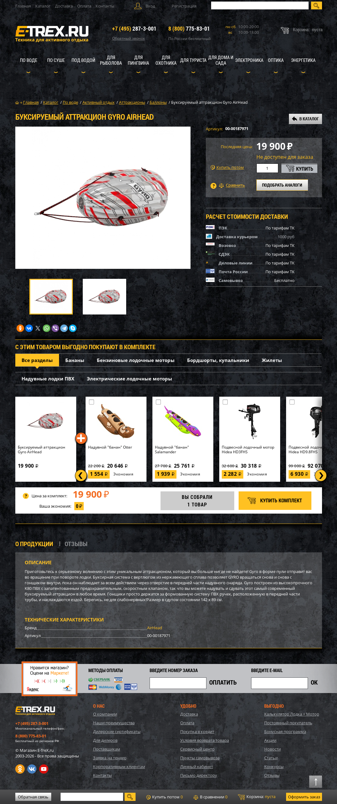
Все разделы (37, 360)
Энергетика (303, 60)
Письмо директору (198, 775)
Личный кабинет (196, 766)
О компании (105, 714)
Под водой (83, 60)
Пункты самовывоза (200, 758)
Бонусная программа (285, 731)
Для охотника (166, 60)
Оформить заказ (304, 797)
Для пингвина (138, 60)
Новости (272, 749)
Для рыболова (111, 60)
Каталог (43, 6)
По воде (28, 60)
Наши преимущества (114, 723)
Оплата (84, 6)
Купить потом (227, 167)
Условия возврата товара (204, 740)
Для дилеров (105, 740)
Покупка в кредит (197, 731)
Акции (270, 740)
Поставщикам (106, 749)
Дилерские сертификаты (117, 731)
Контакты (105, 6)
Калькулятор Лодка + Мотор (291, 714)
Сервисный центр (197, 749)
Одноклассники (20, 769)
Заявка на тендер (109, 758)
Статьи (271, 758)
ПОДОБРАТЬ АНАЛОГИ (282, 185)
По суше (56, 60)
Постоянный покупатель (288, 723)
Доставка (64, 6)
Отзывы (272, 775)
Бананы (74, 360)
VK (32, 769)
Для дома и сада (220, 60)
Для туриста (193, 60)
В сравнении (210, 797)
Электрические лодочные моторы (129, 378)
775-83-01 (189, 28)
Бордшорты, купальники (218, 360)
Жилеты (272, 360)
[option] (103, 198)
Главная (23, 6)
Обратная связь (33, 797)
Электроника (249, 60)
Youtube (43, 769)
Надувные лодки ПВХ (48, 378)
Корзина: (256, 797)
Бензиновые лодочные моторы (136, 360)
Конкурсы (274, 766)
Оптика (276, 60)
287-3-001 (134, 28)
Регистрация (184, 6)
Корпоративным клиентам (119, 766)
